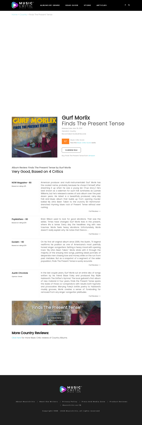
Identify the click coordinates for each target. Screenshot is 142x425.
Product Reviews (118, 401)
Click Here (56, 318)
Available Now (71, 150)
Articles (102, 5)
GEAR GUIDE (71, 5)
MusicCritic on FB (72, 405)
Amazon (92, 156)
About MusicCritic (25, 401)
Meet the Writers (48, 401)
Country (23, 14)
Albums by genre (50, 5)
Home (15, 14)
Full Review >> (95, 211)
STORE (87, 5)
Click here (16, 337)
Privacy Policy (69, 401)
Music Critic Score (84, 143)
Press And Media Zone (93, 401)
